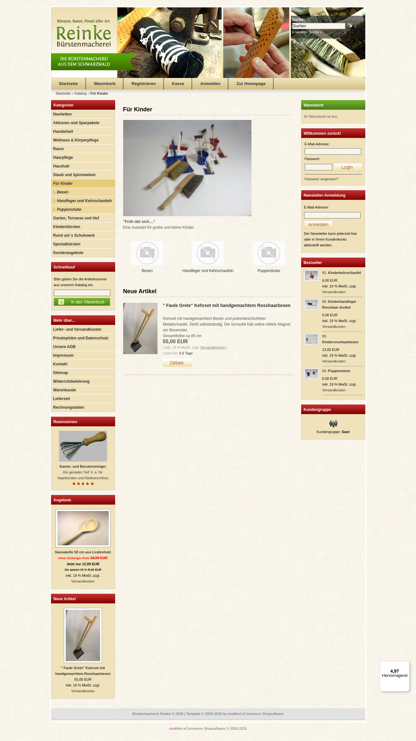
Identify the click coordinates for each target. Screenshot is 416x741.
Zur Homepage (251, 83)
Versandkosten (83, 581)
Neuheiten (62, 114)
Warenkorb (104, 83)
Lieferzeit (61, 398)
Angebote (62, 500)
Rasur (58, 149)
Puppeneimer (339, 371)
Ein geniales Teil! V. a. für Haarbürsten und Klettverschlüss (82, 472)
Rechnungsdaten (68, 407)
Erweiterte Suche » (307, 32)
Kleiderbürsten (67, 227)
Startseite (68, 83)
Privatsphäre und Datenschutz (81, 338)
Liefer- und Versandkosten (77, 329)
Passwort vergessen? (321, 179)
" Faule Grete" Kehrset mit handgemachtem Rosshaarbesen (227, 305)
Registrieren (144, 83)
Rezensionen (65, 422)
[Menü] (406, 665)
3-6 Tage (186, 353)
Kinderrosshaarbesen (340, 342)
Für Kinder (63, 183)
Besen (63, 192)
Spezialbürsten (67, 244)
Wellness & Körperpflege (76, 140)
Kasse (178, 83)
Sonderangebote (68, 253)
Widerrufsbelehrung (71, 381)
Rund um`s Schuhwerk (74, 235)
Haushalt (61, 166)
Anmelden (210, 83)
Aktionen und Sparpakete (76, 123)
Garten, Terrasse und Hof (76, 218)
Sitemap (60, 372)
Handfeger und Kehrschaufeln (84, 201)
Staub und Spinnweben (74, 175)
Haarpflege (63, 157)
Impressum (63, 355)
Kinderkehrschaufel (344, 273)
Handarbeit (63, 131)
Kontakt (60, 364)
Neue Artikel (65, 599)
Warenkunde (64, 390)
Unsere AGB (64, 347)
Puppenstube (69, 209)
